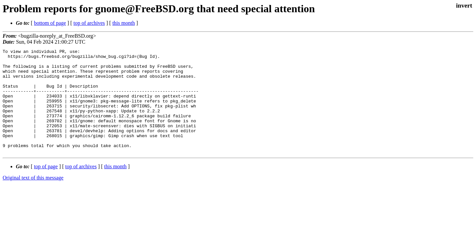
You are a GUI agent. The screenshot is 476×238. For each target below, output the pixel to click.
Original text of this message (33, 198)
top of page (46, 187)
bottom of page (50, 23)
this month (123, 23)
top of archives (89, 23)
